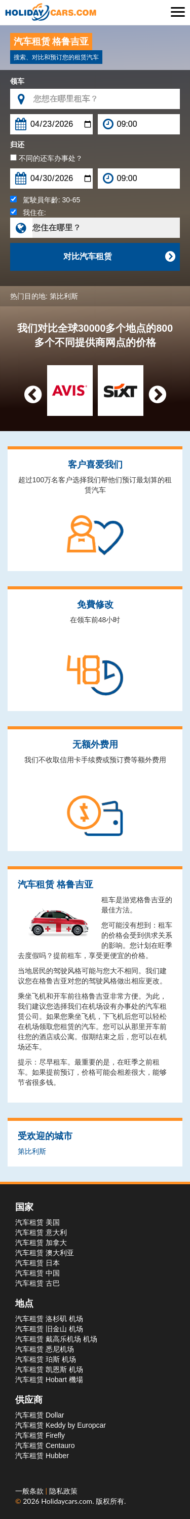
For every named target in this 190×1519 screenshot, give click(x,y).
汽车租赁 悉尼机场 (44, 1349)
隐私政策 (63, 1491)
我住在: (28, 212)
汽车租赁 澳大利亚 (44, 1253)
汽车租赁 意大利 (41, 1232)
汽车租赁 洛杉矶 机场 (49, 1319)
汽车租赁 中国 (37, 1273)
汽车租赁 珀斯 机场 (45, 1359)
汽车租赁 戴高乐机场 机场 (56, 1339)
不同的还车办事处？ (46, 158)
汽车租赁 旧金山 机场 (49, 1329)
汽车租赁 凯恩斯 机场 (49, 1369)
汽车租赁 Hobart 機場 (49, 1379)
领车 (17, 81)
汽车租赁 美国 (37, 1222)
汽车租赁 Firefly (40, 1435)
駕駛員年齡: (45, 200)
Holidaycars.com (66, 1501)
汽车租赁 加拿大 (41, 1243)
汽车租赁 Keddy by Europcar (60, 1425)
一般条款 (30, 1491)
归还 (17, 144)
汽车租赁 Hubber (42, 1456)
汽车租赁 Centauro (44, 1445)
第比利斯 (64, 296)
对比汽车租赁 (119, 256)
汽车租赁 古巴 (37, 1283)
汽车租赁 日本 (37, 1263)
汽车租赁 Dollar (39, 1415)
